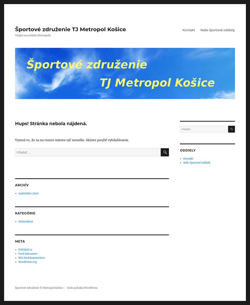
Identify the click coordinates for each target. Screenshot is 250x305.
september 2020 (28, 193)
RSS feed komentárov (31, 258)
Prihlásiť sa (25, 249)
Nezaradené (25, 221)
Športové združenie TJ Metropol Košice (70, 29)
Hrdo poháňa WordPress (82, 288)
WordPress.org (27, 262)
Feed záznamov (28, 253)
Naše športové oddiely (217, 30)
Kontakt (189, 30)
